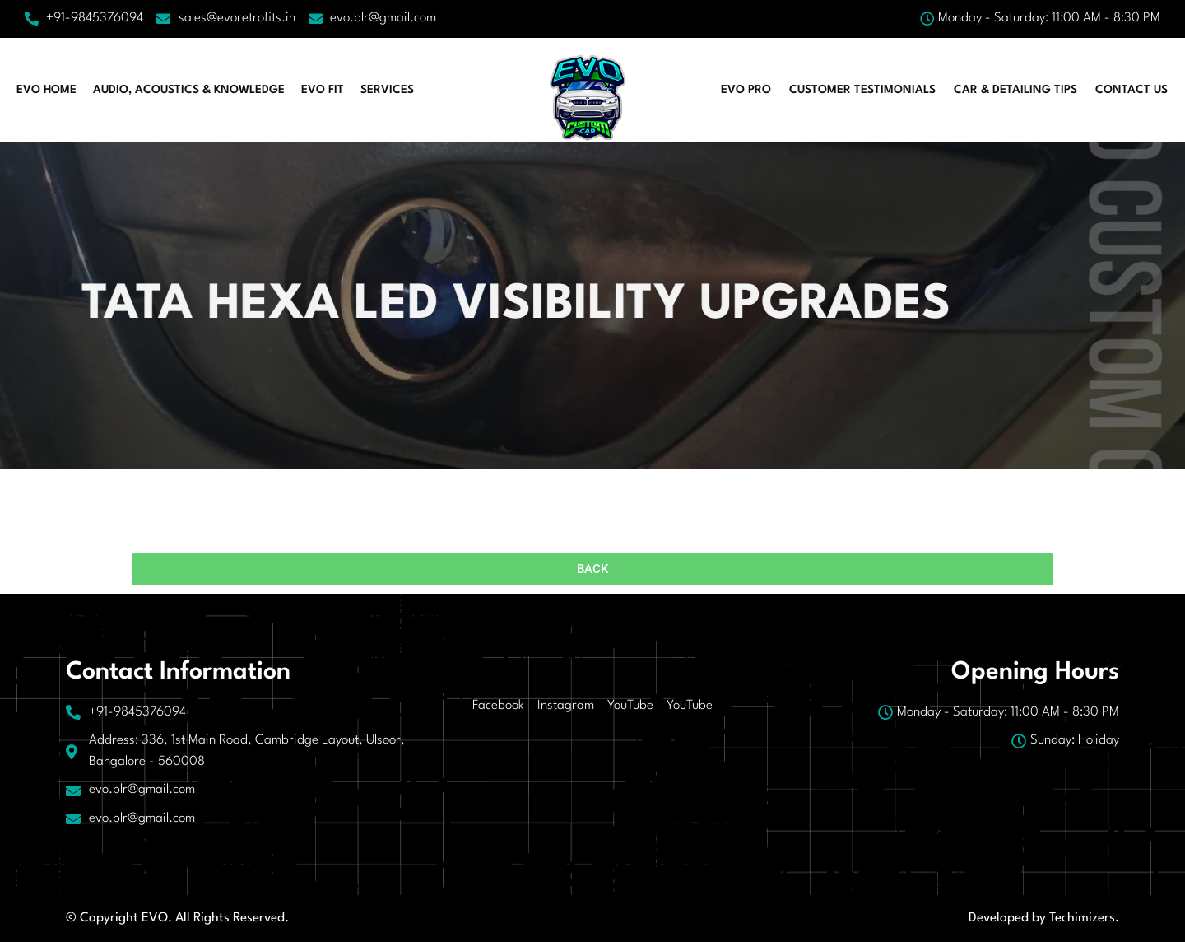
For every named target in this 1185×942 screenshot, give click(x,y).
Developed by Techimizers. (1044, 918)
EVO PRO (746, 90)
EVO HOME (46, 90)
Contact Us (1131, 90)
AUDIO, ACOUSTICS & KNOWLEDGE (189, 90)
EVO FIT (322, 90)
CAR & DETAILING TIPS (1015, 90)
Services (387, 90)
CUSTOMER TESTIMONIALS (862, 90)
